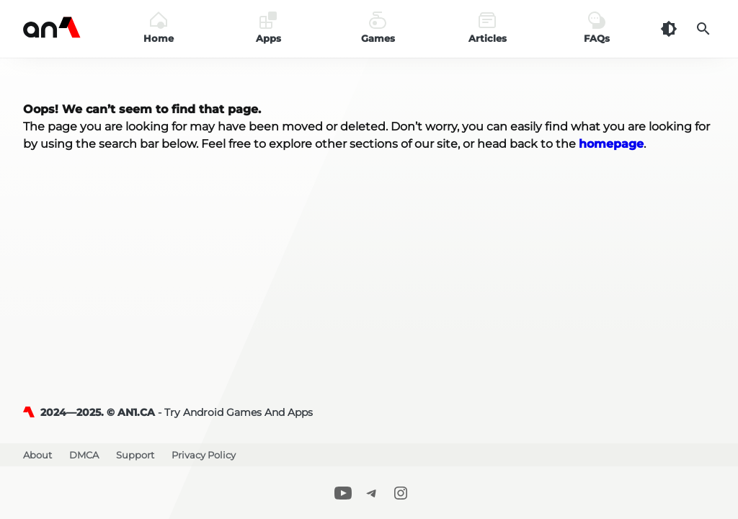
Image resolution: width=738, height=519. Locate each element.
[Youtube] (343, 493)
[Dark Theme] (669, 29)
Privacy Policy (204, 455)
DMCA (84, 455)
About (37, 455)
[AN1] (31, 412)
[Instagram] (400, 493)
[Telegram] (372, 493)
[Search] (703, 29)
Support (135, 455)
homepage (611, 144)
